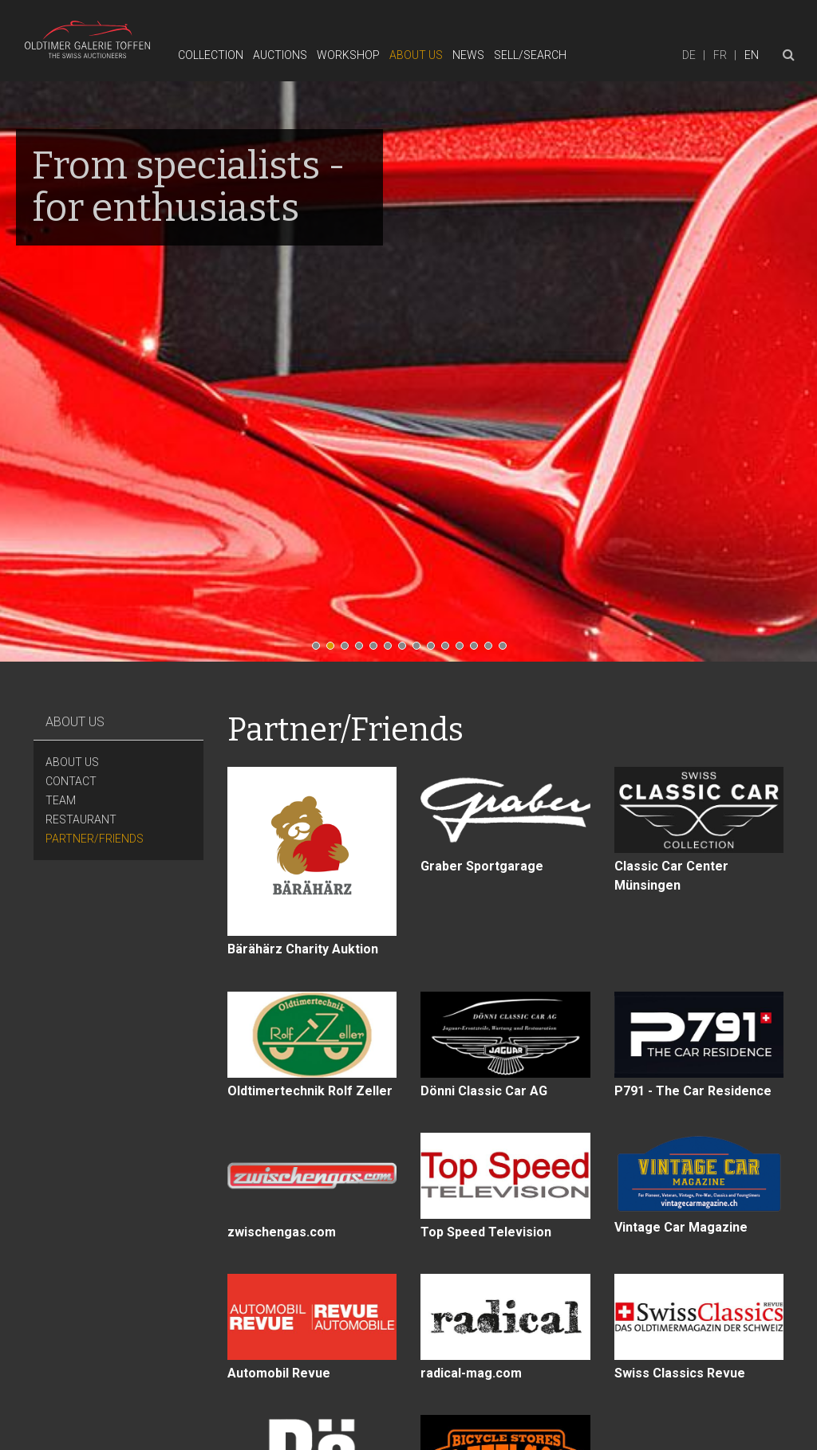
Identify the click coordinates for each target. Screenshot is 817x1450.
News (468, 55)
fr (720, 55)
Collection (210, 55)
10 (449, 650)
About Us (416, 55)
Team (60, 800)
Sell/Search (530, 55)
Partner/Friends (94, 838)
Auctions (280, 55)
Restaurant (80, 819)
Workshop (348, 55)
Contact (71, 781)
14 (507, 650)
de (689, 55)
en (751, 55)
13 (492, 650)
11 (464, 650)
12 (478, 650)
